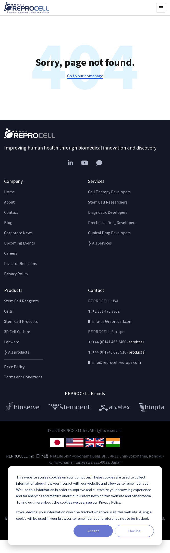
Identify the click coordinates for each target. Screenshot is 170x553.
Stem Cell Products (21, 321)
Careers (10, 253)
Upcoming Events (19, 243)
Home (9, 192)
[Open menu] (161, 8)
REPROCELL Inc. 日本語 (27, 456)
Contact (11, 212)
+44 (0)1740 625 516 (107, 352)
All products (18, 352)
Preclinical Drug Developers (112, 223)
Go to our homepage (85, 76)
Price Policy (14, 367)
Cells (8, 311)
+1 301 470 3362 (103, 311)
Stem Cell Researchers (107, 202)
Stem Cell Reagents (21, 301)
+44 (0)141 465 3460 (107, 342)
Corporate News (18, 233)
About (9, 202)
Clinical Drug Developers (109, 233)
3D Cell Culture (17, 332)
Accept (93, 531)
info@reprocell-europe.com (114, 362)
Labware (11, 342)
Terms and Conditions (23, 377)
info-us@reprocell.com (110, 321)
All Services (102, 243)
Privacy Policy (16, 274)
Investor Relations (20, 264)
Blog (8, 223)
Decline (134, 531)
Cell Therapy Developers (109, 192)
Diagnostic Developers (107, 212)
